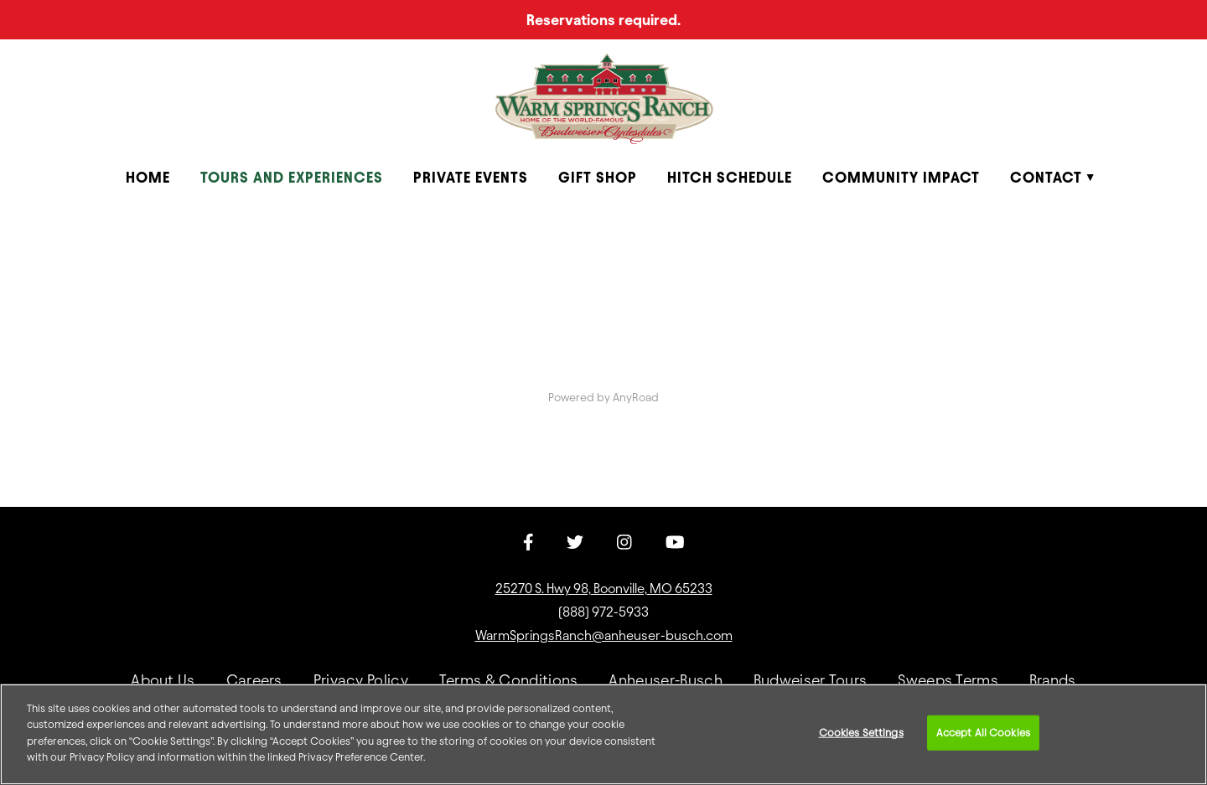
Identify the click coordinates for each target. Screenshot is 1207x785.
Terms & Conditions (508, 680)
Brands (1052, 680)
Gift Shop (597, 177)
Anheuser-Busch (665, 680)
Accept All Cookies (983, 732)
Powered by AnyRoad (603, 397)
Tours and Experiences (291, 177)
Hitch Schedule (729, 177)
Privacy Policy (360, 680)
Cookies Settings (861, 732)
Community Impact (901, 177)
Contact (1046, 177)
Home (148, 177)
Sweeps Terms (948, 680)
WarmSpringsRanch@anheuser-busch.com (604, 635)
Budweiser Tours (811, 680)
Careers (254, 680)
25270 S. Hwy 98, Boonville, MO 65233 (603, 588)
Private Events (470, 177)
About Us (163, 680)
